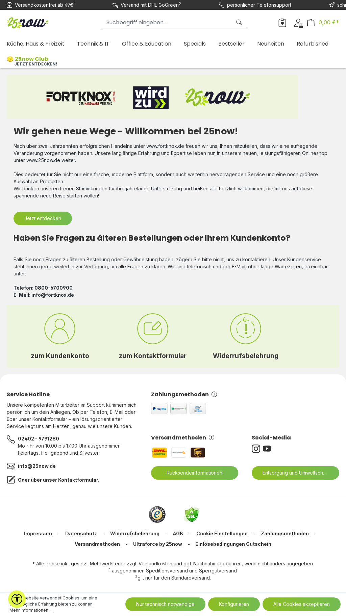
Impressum (38, 533)
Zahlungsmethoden (184, 394)
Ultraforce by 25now (157, 544)
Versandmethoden (182, 437)
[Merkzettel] (282, 22)
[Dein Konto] (298, 22)
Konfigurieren (234, 604)
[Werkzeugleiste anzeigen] (17, 599)
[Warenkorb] (323, 22)
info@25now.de (37, 466)
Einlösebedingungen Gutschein (233, 544)
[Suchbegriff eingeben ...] (166, 22)
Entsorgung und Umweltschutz (292, 473)
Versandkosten (155, 563)
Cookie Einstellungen (222, 533)
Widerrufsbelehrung (245, 356)
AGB (178, 533)
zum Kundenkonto (60, 356)
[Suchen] (239, 22)
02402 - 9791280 (38, 438)
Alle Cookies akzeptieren (301, 604)
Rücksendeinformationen (190, 473)
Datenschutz (81, 533)
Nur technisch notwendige (165, 604)
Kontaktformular (78, 480)
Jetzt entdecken (42, 218)
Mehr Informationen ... (30, 610)
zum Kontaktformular (153, 356)
